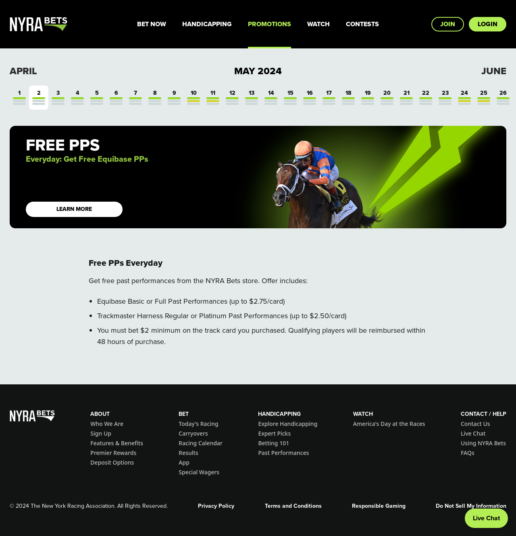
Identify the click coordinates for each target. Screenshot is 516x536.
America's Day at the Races (389, 424)
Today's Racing (198, 424)
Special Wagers (199, 472)
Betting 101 (273, 443)
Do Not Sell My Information (471, 506)
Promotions (269, 24)
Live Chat (473, 433)
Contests (362, 24)
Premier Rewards (113, 453)
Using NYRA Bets (483, 443)
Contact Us (475, 424)
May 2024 (258, 71)
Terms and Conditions (293, 506)
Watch (318, 24)
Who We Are (106, 424)
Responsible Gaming (379, 506)
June (493, 71)
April (23, 71)
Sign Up (100, 433)
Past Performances (283, 453)
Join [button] (447, 24)
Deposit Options (112, 462)
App (184, 462)
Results (188, 453)
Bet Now (151, 24)
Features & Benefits (116, 443)
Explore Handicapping (287, 424)
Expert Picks (274, 433)
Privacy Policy (216, 506)
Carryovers (193, 433)
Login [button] (487, 24)
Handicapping (207, 24)
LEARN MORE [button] (74, 209)
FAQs (467, 453)
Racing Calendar (201, 443)
